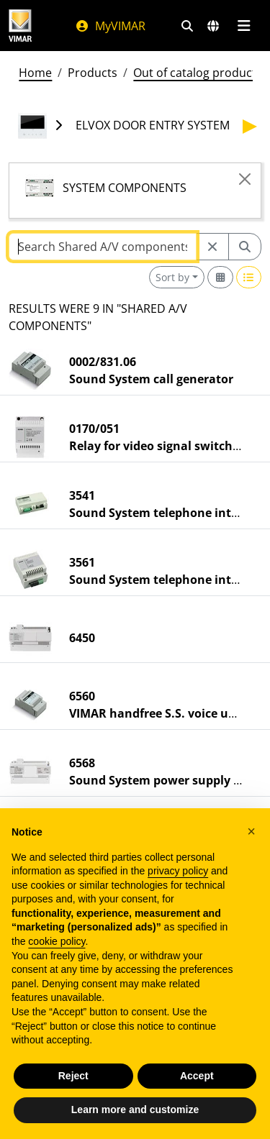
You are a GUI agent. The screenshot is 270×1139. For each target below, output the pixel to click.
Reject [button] (73, 1075)
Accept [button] (197, 1075)
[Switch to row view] (249, 277)
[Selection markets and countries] (213, 26)
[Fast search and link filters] (187, 26)
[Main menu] (243, 26)
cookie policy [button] (56, 941)
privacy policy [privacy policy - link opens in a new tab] (178, 871)
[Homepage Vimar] (20, 25)
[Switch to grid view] (220, 277)
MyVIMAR (110, 26)
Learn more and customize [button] (135, 1109)
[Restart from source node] (212, 246)
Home (35, 73)
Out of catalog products (197, 73)
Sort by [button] (172, 277)
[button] (251, 831)
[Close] (244, 179)
